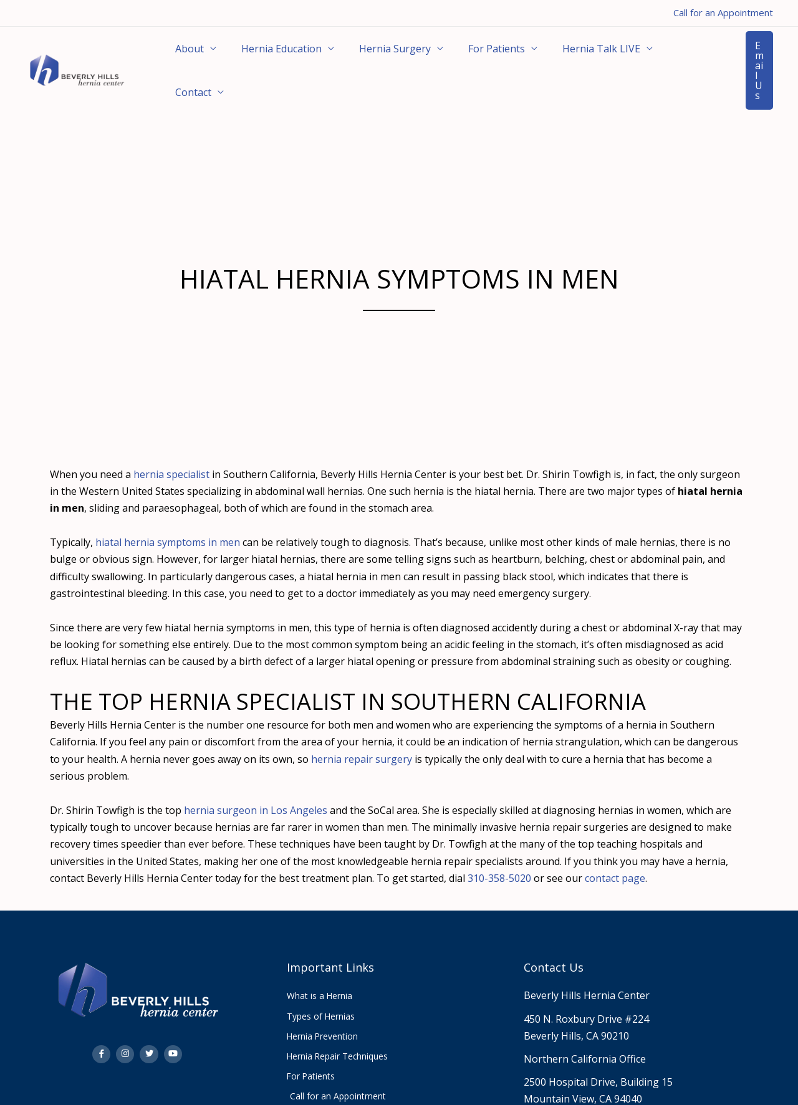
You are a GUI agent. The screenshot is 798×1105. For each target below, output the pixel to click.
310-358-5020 (499, 849)
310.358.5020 (554, 1093)
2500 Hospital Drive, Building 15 (598, 1053)
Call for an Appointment (723, 12)
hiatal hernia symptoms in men (167, 513)
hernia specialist (171, 445)
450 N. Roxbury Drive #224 (586, 990)
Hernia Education (266, 56)
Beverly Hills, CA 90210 (576, 1007)
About (184, 56)
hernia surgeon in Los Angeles (255, 781)
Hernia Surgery (370, 56)
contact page (615, 849)
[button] (743, 56)
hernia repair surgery (361, 730)
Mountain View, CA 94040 (583, 1070)
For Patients (461, 56)
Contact (641, 56)
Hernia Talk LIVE (556, 56)
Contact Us (554, 938)
